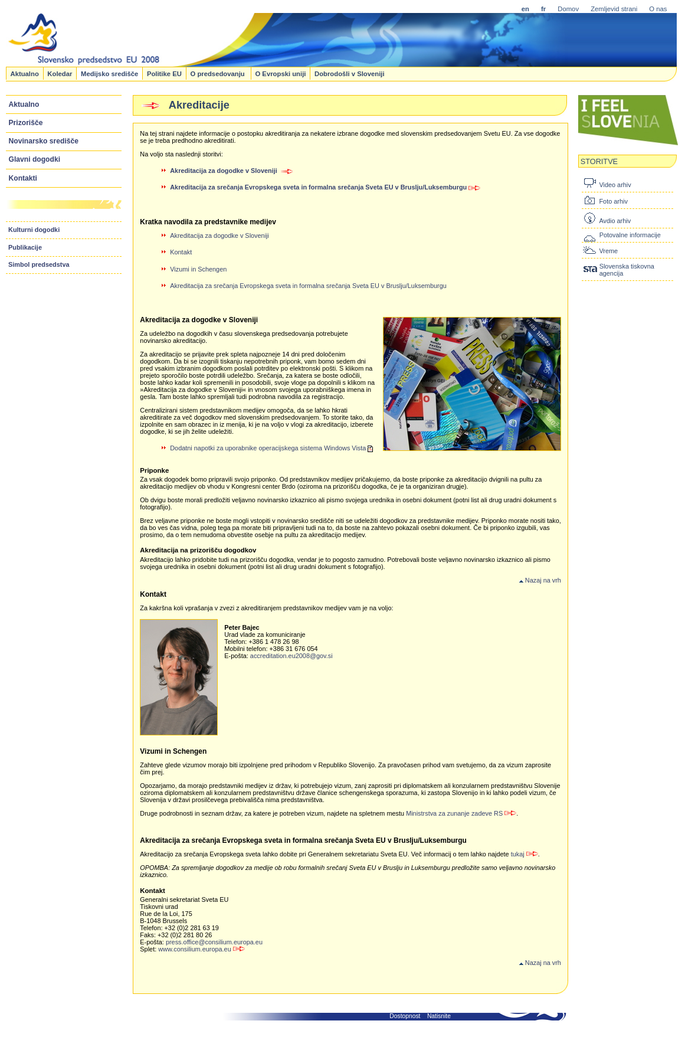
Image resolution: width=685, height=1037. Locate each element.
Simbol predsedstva (39, 264)
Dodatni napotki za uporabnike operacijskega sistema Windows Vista (271, 448)
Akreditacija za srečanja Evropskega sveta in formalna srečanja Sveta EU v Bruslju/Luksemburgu (325, 187)
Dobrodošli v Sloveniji (349, 73)
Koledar (59, 73)
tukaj (524, 854)
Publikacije (25, 247)
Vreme (608, 250)
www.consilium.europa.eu (201, 949)
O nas (658, 8)
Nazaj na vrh (540, 580)
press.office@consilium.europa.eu (214, 942)
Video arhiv (615, 184)
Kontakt (181, 252)
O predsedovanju (218, 73)
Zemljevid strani (614, 8)
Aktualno (24, 73)
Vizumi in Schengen (198, 269)
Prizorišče (26, 123)
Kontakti (23, 178)
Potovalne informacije (630, 234)
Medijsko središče (109, 73)
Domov (568, 8)
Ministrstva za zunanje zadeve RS (461, 813)
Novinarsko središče (43, 141)
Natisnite (439, 1016)
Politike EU (164, 73)
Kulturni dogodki (34, 229)
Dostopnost (404, 1016)
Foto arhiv (613, 201)
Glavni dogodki (34, 159)
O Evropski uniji (280, 73)
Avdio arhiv (615, 220)
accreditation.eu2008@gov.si (291, 655)
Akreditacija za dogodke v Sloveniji (219, 235)
